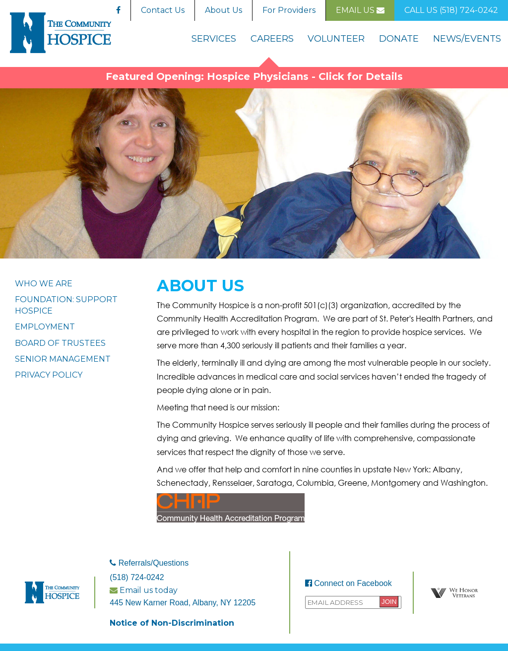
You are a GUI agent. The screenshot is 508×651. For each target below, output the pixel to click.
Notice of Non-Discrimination (172, 623)
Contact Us (163, 10)
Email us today (144, 590)
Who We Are (43, 283)
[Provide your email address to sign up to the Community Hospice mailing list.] (353, 602)
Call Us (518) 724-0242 (451, 10)
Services (213, 38)
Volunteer (336, 38)
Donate (399, 38)
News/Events (467, 38)
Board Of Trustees (60, 343)
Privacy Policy (48, 375)
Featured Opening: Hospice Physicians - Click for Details (254, 76)
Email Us (360, 10)
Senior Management (63, 359)
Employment (45, 326)
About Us (223, 10)
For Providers (289, 10)
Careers (272, 38)
